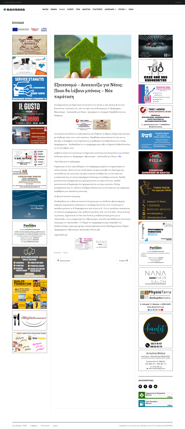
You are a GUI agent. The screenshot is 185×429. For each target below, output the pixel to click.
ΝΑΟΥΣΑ (45, 9)
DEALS (131, 9)
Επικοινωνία (45, 426)
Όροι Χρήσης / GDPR (19, 426)
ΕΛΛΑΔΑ (62, 9)
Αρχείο (55, 426)
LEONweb (169, 426)
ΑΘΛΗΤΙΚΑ (86, 9)
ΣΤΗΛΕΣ (121, 9)
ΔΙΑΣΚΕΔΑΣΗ (109, 9)
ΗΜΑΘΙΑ (54, 9)
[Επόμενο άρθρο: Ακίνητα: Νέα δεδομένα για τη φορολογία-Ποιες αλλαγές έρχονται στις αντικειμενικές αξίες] (123, 260)
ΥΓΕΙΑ (78, 9)
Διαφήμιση (33, 426)
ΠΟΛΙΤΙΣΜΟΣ (97, 9)
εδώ (119, 156)
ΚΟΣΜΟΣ (70, 9)
